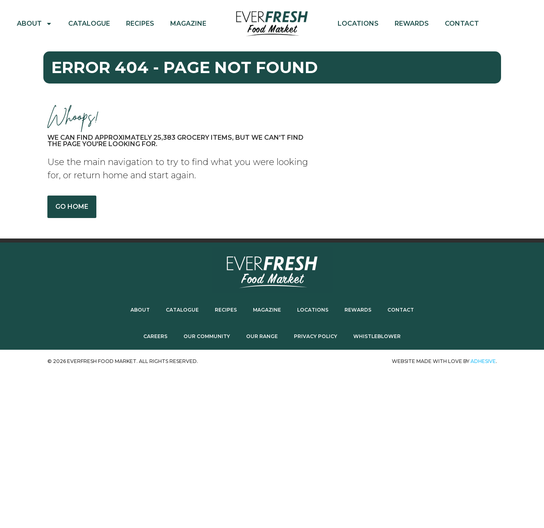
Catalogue (89, 23)
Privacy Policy (315, 336)
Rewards (412, 23)
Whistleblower (377, 336)
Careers (155, 336)
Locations (358, 23)
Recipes (140, 23)
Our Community (206, 336)
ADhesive (483, 361)
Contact (462, 23)
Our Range (262, 336)
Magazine (188, 23)
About (34, 23)
